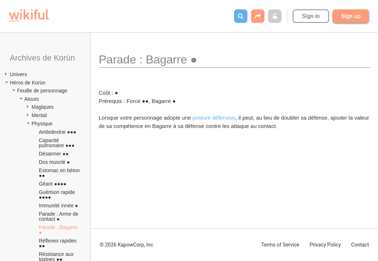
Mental (39, 115)
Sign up (351, 16)
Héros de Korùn (27, 83)
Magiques (43, 107)
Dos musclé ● (54, 162)
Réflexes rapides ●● (58, 243)
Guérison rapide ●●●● (58, 194)
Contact (360, 245)
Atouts (31, 99)
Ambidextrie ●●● (57, 132)
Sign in (311, 16)
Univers (18, 74)
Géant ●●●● (52, 184)
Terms (280, 245)
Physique (42, 124)
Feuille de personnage (42, 91)
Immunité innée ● (58, 205)
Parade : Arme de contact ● (59, 216)
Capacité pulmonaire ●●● (57, 142)
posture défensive (214, 118)
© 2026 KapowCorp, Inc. (127, 245)
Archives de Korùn (42, 57)
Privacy (325, 245)
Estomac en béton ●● (60, 172)
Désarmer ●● (54, 154)
